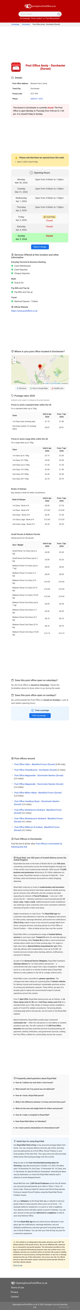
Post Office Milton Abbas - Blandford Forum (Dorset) (38, 792)
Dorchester (26, 24)
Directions (21, 388)
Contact (15, 1296)
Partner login (64, 1307)
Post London (36, 18)
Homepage (15, 24)
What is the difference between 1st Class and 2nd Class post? (40, 1102)
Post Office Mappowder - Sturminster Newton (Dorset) (38, 775)
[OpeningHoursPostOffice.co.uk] (40, 6)
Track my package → (40, 716)
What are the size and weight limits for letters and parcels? (39, 1108)
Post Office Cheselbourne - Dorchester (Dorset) (35, 770)
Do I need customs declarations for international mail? (37, 1128)
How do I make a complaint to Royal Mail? (32, 1115)
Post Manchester (52, 18)
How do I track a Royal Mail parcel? (29, 1095)
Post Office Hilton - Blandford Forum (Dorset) (34, 764)
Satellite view (57, 388)
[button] (40, 367)
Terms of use (17, 1265)
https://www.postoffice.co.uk (24, 311)
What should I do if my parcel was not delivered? (35, 1089)
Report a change (40, 247)
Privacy (14, 1292)
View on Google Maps (39, 388)
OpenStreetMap (56, 383)
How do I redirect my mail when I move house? (34, 1083)
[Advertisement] (40, 43)
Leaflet (46, 383)
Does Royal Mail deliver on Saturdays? (30, 1121)
